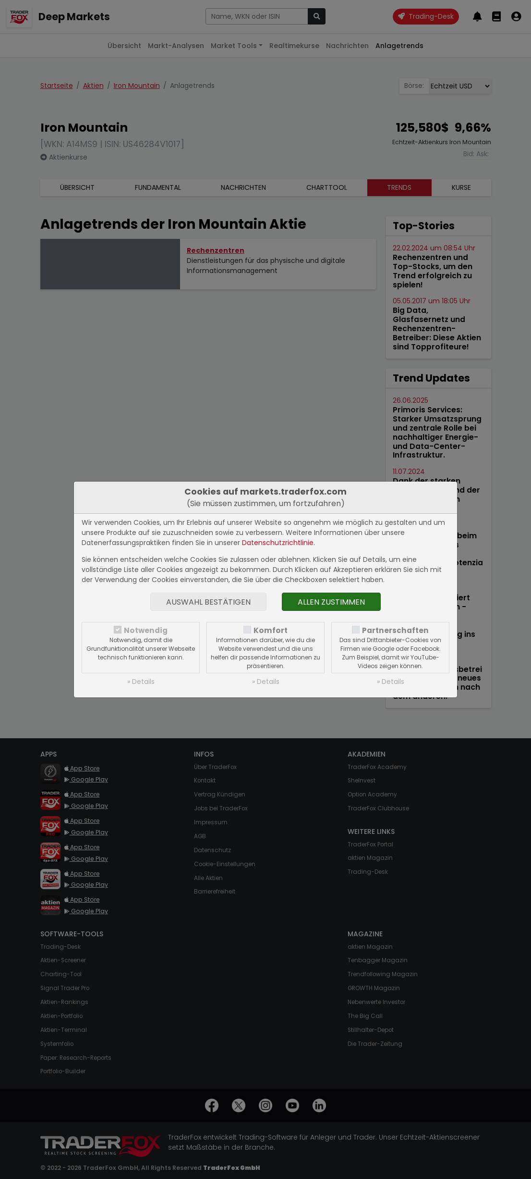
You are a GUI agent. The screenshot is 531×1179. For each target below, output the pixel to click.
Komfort (270, 630)
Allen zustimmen (331, 602)
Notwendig (146, 630)
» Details (141, 681)
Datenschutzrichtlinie (278, 542)
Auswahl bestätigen (208, 602)
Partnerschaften (395, 630)
